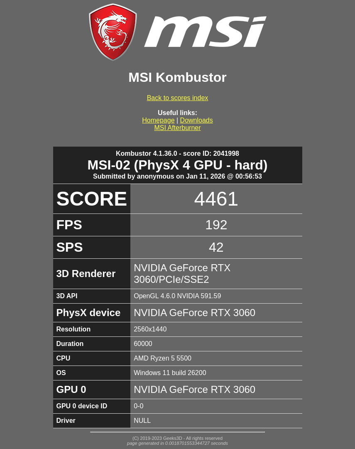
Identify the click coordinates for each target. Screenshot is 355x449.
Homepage (158, 120)
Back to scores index (177, 97)
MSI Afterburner (177, 127)
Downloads (196, 120)
